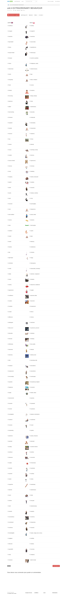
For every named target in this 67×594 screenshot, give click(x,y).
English (9, 565)
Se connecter (57, 1)
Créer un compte (50, 1)
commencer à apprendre (14, 15)
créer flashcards (17, 1)
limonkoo (23, 10)
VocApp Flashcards (10, 592)
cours (22, 1)
